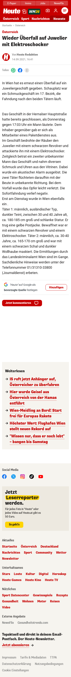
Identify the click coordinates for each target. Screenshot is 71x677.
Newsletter (10, 559)
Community (44, 553)
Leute (18, 574)
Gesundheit (10, 601)
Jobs (42, 3)
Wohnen (28, 601)
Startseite (7, 25)
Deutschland (49, 547)
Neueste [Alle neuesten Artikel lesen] (59, 19)
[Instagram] (22, 476)
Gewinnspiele (42, 595)
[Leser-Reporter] (47, 10)
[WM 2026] (34, 12)
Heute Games (11, 580)
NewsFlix (59, 3)
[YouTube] (40, 476)
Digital (43, 574)
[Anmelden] (55, 10)
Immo (28, 3)
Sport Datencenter (15, 595)
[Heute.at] (11, 10)
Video (6, 607)
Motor (41, 601)
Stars (6, 574)
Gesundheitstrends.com (33, 623)
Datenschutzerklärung (16, 664)
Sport (25, 19)
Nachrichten (41, 19)
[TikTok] (31, 476)
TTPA (53, 657)
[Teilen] (27, 70)
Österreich (11, 19)
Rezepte (62, 595)
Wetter (61, 553)
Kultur (30, 574)
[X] (13, 476)
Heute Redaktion (27, 54)
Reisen (55, 601)
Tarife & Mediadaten (33, 657)
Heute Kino (33, 580)
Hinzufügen (56, 287)
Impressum (9, 657)
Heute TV (51, 580)
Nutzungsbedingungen (49, 664)
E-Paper (11, 3)
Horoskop (59, 574)
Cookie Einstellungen (15, 670)
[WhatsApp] (13, 70)
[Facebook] (20, 70)
